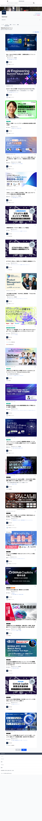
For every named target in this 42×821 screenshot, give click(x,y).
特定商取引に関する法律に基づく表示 (7, 770)
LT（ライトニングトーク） (16, 231)
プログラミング (17, 704)
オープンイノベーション (16, 410)
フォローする (38, 13)
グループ (4, 5)
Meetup (16, 334)
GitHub (13, 704)
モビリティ (14, 630)
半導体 (17, 630)
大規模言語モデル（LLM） (16, 520)
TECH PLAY (9, 5)
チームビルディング (11, 375)
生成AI (9, 59)
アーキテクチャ (25, 231)
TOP (1, 5)
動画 (1, 767)
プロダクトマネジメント (26, 264)
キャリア (13, 334)
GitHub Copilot (21, 594)
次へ (24, 749)
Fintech (21, 163)
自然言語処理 (23, 520)
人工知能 (19, 630)
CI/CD (16, 59)
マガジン (2, 764)
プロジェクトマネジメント (20, 298)
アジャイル (16, 92)
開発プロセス (12, 59)
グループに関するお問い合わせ (6, 773)
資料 (1, 761)
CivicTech (18, 128)
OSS (20, 128)
